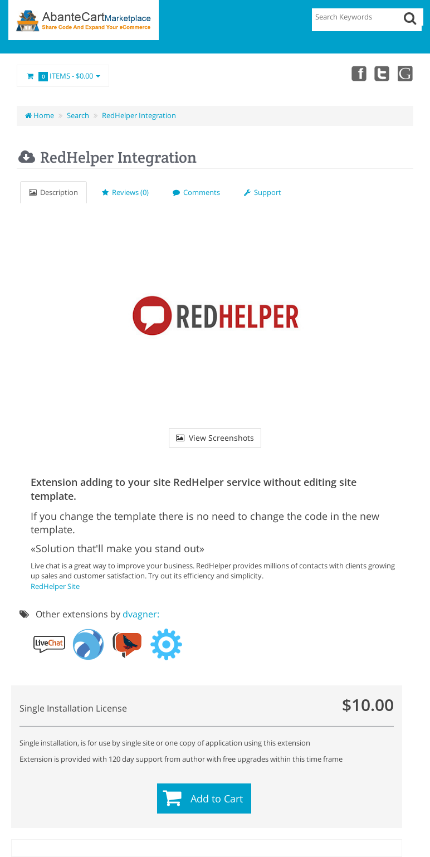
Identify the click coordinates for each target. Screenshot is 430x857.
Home (39, 115)
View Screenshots (215, 437)
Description (53, 192)
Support (262, 192)
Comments (196, 192)
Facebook (356, 73)
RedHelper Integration (139, 115)
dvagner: (141, 614)
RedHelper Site (55, 586)
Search (78, 115)
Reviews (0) (125, 192)
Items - (63, 76)
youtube (405, 73)
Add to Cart (216, 798)
